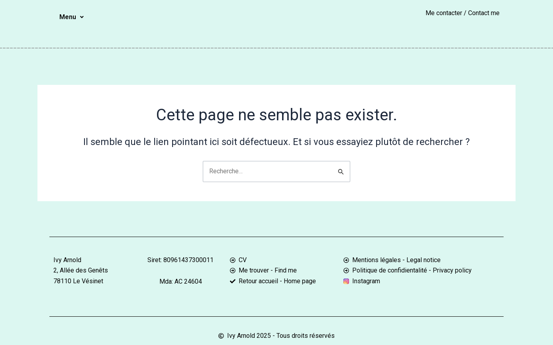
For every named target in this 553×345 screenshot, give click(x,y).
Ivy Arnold (276, 21)
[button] (71, 17)
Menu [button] (71, 17)
